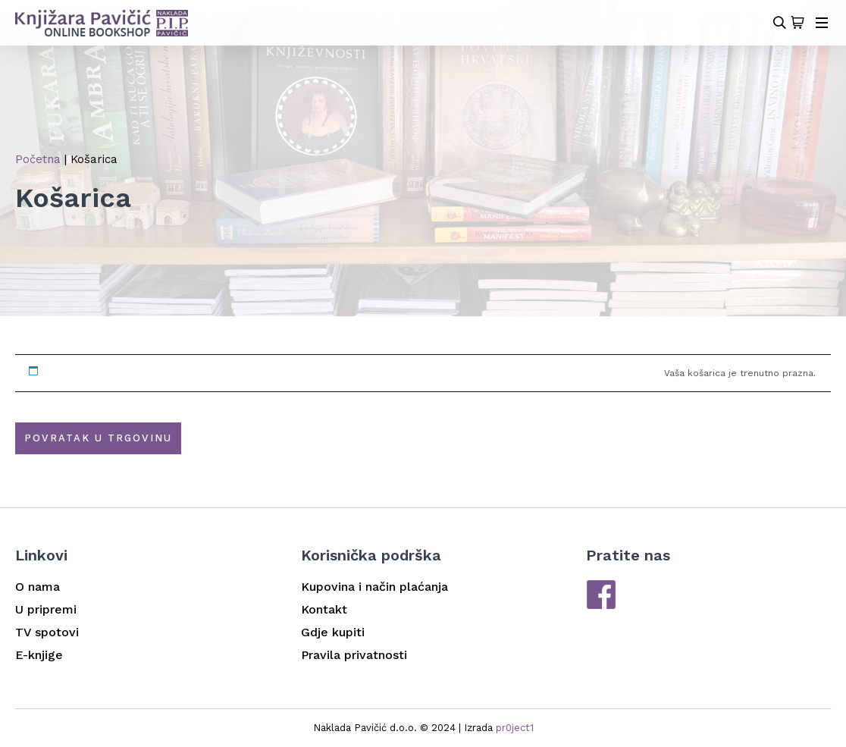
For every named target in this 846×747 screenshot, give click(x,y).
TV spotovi (47, 632)
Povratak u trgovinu (98, 438)
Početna (38, 159)
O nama (37, 586)
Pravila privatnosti (354, 655)
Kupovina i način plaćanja (374, 586)
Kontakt (324, 609)
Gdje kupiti (333, 632)
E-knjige (39, 655)
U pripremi (46, 609)
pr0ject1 (515, 727)
